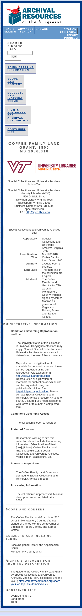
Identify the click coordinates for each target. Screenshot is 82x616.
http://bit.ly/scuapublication (32, 391)
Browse (42, 28)
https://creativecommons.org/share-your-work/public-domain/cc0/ (36, 582)
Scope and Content (25, 509)
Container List (21, 590)
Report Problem (71, 36)
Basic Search (10, 30)
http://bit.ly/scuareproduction (33, 375)
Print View (68, 32)
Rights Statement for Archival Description (28, 562)
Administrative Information (20, 68)
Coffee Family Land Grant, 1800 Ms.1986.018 (34, 147)
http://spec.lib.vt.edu (38, 212)
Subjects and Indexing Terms (15, 96)
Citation (70, 29)
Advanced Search (25, 30)
